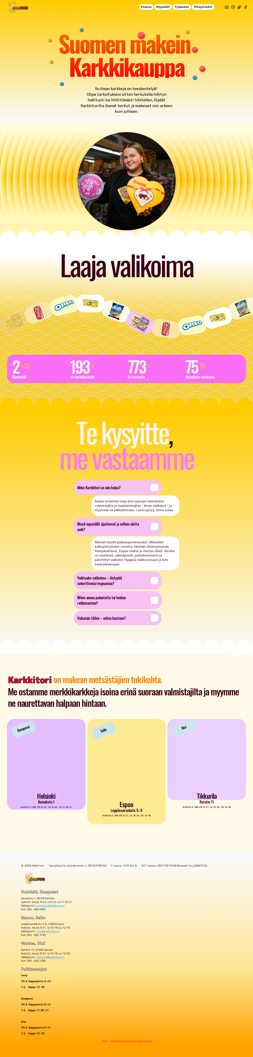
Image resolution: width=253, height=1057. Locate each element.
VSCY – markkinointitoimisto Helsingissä (126, 1041)
